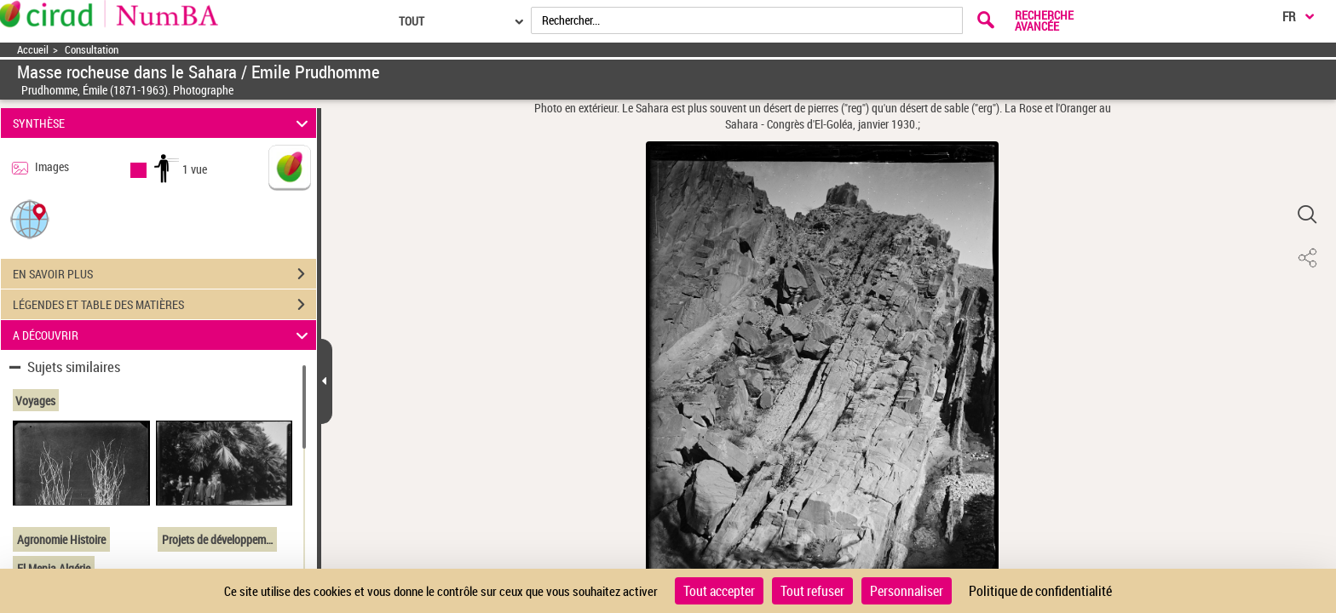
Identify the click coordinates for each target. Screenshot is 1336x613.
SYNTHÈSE (163, 123)
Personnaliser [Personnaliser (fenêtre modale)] (906, 590)
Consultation (91, 50)
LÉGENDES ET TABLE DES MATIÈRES (164, 305)
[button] (30, 218)
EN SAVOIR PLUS (164, 274)
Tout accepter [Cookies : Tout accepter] (719, 590)
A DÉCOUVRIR (163, 335)
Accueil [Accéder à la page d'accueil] (33, 50)
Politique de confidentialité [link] (1040, 590)
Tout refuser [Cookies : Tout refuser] (812, 590)
